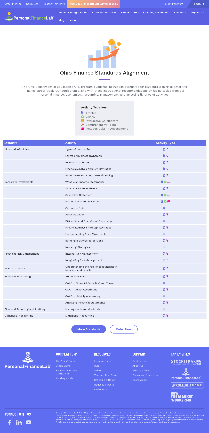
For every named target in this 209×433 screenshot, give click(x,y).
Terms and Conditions (145, 375)
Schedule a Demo (104, 380)
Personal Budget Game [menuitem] (72, 12)
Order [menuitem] (72, 20)
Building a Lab (64, 378)
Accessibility (139, 380)
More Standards (88, 329)
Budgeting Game (66, 361)
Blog (97, 365)
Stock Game (63, 365)
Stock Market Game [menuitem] (104, 12)
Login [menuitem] (199, 3)
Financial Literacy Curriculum (66, 372)
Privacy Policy (140, 370)
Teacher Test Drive (105, 375)
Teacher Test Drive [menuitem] (54, 3)
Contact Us (139, 361)
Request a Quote (104, 384)
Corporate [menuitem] (196, 12)
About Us (137, 365)
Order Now (124, 329)
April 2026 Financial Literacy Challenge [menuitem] (94, 3)
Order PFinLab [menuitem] (13, 3)
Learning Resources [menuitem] (155, 12)
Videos (98, 370)
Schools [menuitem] (179, 12)
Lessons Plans (103, 361)
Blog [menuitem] (61, 20)
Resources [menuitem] (32, 3)
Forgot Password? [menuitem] (174, 3)
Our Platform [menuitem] (129, 12)
